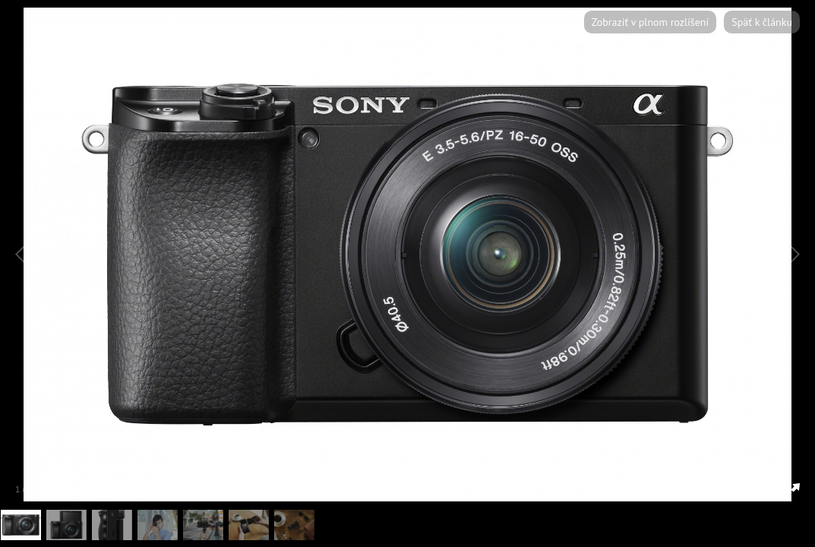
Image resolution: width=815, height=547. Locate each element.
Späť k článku (761, 22)
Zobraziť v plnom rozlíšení (650, 22)
